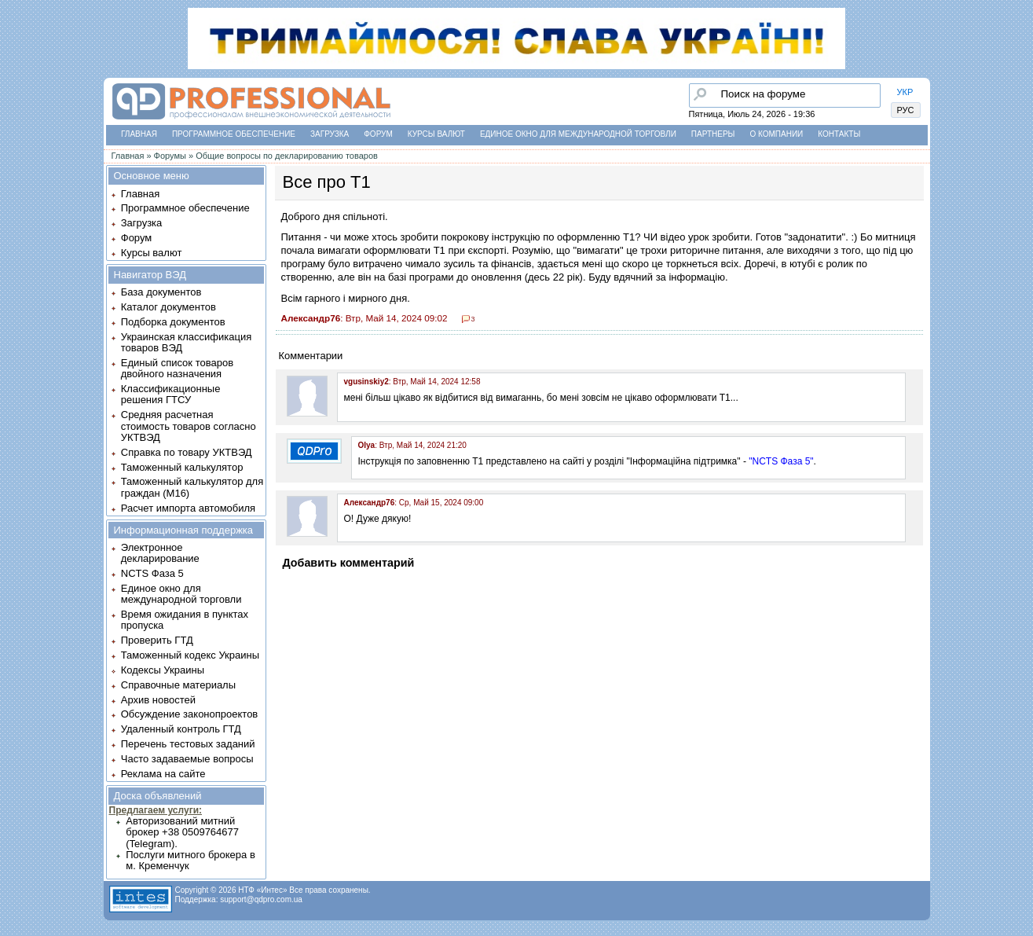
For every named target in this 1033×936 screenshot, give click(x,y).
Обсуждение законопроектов (189, 714)
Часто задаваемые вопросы (187, 759)
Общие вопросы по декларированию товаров (287, 155)
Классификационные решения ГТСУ (171, 394)
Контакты (839, 134)
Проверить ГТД (157, 640)
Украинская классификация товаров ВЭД (186, 342)
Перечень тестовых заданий (188, 744)
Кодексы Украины (162, 670)
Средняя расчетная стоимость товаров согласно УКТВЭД (188, 426)
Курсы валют (436, 134)
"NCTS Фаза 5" (781, 461)
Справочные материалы (178, 685)
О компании (776, 134)
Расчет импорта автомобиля (188, 508)
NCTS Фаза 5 (152, 573)
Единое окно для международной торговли (578, 134)
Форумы (170, 155)
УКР (905, 92)
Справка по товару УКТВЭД (186, 452)
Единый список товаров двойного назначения (177, 368)
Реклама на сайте (163, 774)
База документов (161, 292)
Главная (139, 134)
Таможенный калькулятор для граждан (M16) (192, 486)
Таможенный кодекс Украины (190, 655)
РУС (905, 110)
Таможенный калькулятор (182, 467)
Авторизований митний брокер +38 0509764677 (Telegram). (182, 832)
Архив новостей (158, 700)
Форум (378, 134)
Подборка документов (173, 322)
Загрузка (329, 134)
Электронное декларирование (160, 552)
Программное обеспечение (233, 134)
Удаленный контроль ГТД (181, 729)
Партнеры (713, 134)
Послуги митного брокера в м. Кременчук (190, 860)
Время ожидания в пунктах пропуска (184, 619)
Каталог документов (168, 307)
